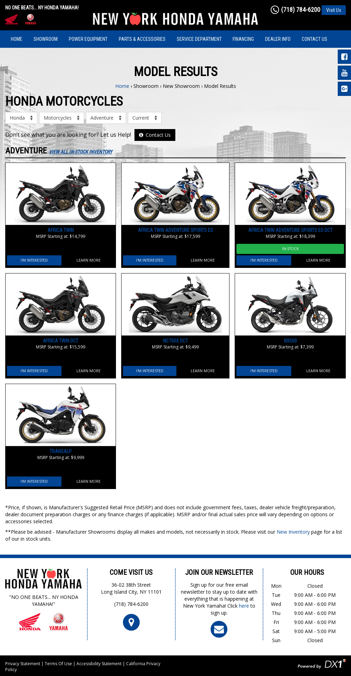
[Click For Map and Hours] (131, 622)
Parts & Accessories (142, 39)
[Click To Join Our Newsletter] (219, 629)
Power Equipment (88, 39)
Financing (243, 39)
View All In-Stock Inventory (80, 152)
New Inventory (293, 531)
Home (16, 39)
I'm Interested (34, 260)
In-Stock (290, 248)
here (244, 605)
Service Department (199, 39)
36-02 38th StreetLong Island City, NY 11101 (131, 588)
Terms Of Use (58, 664)
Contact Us (314, 39)
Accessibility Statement (99, 664)
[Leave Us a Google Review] (344, 89)
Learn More (88, 260)
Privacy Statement (22, 664)
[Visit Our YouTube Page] (344, 73)
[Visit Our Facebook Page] (344, 57)
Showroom (46, 39)
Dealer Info (278, 39)
